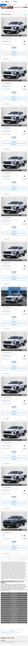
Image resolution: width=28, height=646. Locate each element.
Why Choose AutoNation (12, 631)
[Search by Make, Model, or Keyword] (13, 11)
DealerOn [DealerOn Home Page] (7, 641)
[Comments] (23, 44)
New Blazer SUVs (14, 601)
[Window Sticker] (25, 44)
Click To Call (14, 54)
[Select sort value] (26, 14)
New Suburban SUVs (14, 605)
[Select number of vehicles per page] (24, 559)
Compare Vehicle (6, 59)
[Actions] (25, 38)
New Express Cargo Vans (14, 622)
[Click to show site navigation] (26, 5)
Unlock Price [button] (14, 52)
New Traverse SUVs (14, 597)
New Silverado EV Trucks (14, 618)
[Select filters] (24, 14)
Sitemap (10, 641)
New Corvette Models (14, 620)
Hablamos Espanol (17, 632)
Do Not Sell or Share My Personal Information (7, 633)
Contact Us (2, 631)
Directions (10, 4)
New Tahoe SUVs (14, 603)
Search (24, 10)
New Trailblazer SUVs (14, 599)
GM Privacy (12, 641)
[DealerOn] (3, 640)
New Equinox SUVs (14, 595)
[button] (3, 5)
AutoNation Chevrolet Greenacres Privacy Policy (7, 632)
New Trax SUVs (14, 593)
